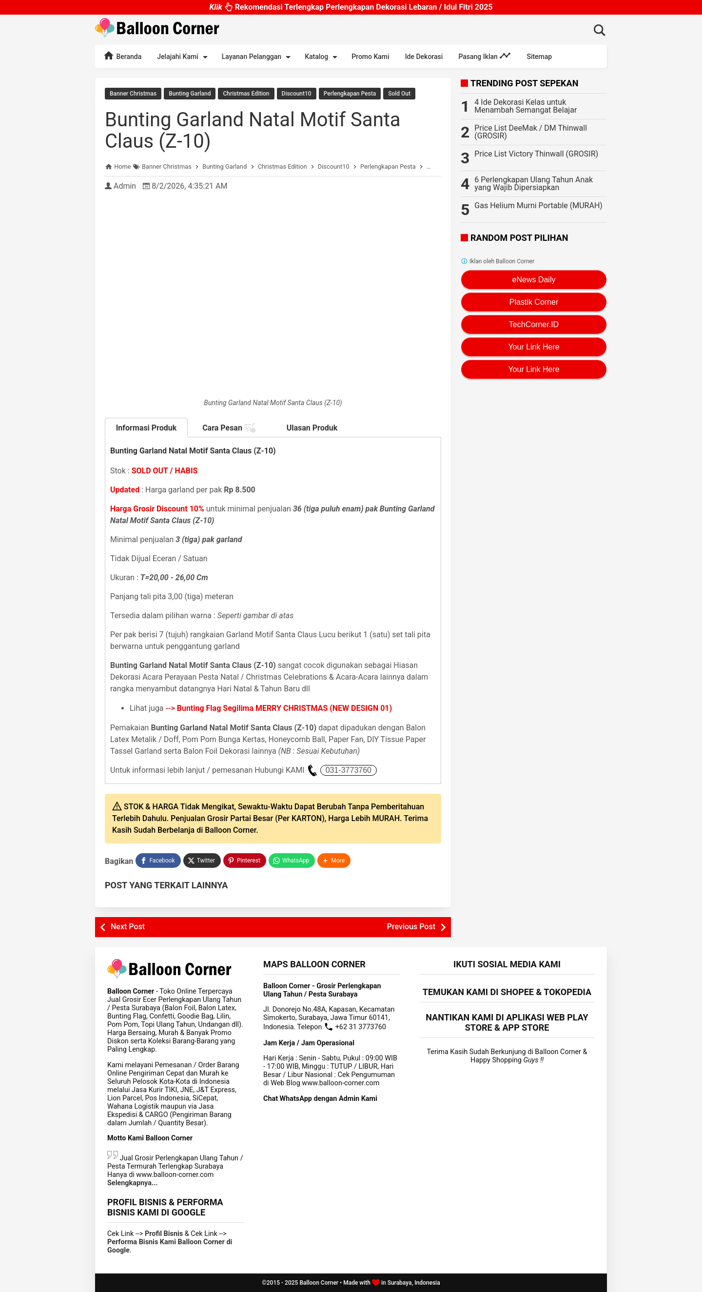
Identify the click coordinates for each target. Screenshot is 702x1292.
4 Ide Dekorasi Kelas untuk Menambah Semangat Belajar (525, 106)
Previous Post (411, 926)
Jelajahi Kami (184, 57)
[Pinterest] (244, 860)
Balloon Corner (318, 1282)
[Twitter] (202, 860)
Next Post (128, 926)
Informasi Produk (146, 427)
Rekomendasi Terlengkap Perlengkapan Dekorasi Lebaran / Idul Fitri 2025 (350, 4)
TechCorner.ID (534, 324)
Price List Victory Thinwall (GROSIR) (536, 153)
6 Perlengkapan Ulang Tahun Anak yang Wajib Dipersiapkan (533, 183)
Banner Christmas (133, 93)
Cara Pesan (229, 428)
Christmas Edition (246, 93)
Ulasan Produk (312, 427)
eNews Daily (534, 279)
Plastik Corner (533, 302)
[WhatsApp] (292, 860)
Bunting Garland (190, 93)
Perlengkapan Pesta (350, 93)
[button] (334, 860)
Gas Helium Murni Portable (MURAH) (538, 205)
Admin (125, 186)
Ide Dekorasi (424, 56)
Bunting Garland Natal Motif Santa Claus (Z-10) (253, 130)
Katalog (323, 57)
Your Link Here (533, 347)
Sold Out (399, 93)
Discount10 (297, 93)
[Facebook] (158, 860)
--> (279, 708)
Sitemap (539, 56)
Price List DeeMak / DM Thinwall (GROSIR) (530, 131)
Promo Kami (370, 56)
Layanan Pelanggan (258, 57)
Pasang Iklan (484, 55)
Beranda (122, 55)
